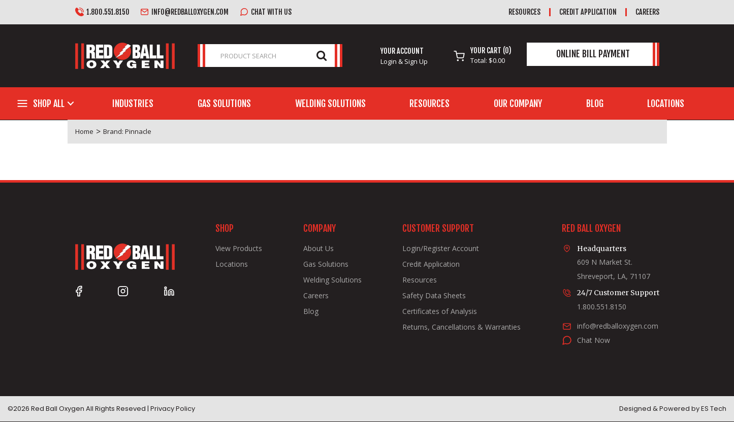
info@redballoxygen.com (184, 12)
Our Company (518, 103)
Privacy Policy (172, 408)
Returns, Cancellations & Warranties (461, 327)
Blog (594, 103)
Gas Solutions (224, 103)
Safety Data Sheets (434, 296)
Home (84, 131)
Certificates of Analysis (439, 311)
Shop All (49, 103)
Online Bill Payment (593, 53)
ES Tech (713, 408)
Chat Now (593, 340)
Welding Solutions (330, 103)
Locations (665, 103)
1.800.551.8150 (102, 12)
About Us (318, 248)
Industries (132, 103)
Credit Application (588, 12)
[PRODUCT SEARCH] (270, 55)
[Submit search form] (321, 55)
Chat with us (266, 12)
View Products (238, 248)
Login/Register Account (440, 248)
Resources (524, 12)
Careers (647, 12)
